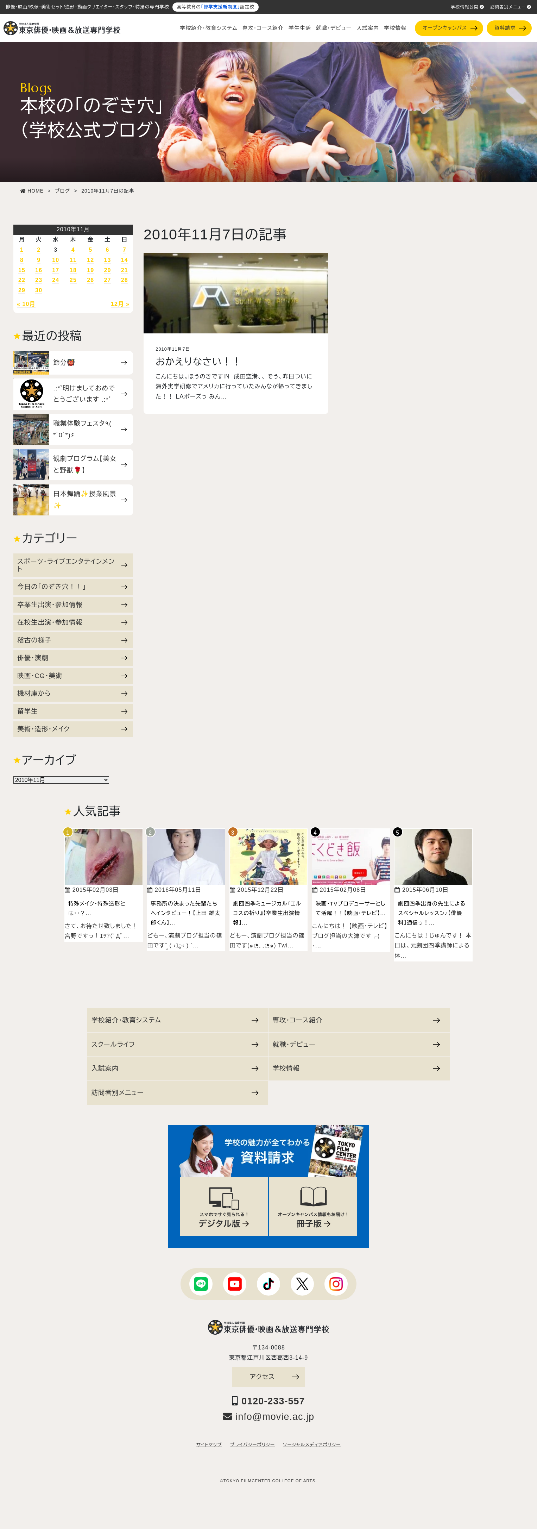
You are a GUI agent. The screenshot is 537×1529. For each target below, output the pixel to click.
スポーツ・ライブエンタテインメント (72, 565)
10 (55, 260)
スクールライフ (175, 1044)
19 (90, 270)
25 (73, 280)
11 (73, 260)
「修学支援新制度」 (220, 7)
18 (73, 270)
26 (90, 280)
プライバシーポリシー (252, 1444)
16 (38, 270)
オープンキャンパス (450, 28)
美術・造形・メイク (72, 729)
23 (38, 280)
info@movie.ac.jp (269, 1416)
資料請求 (510, 28)
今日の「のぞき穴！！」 (72, 586)
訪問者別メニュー (510, 7)
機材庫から (72, 693)
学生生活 (300, 28)
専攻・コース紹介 (263, 28)
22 (21, 280)
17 (55, 270)
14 (124, 260)
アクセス (274, 1376)
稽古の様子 (72, 640)
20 (107, 270)
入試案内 (367, 28)
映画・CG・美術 (72, 675)
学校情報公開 (467, 7)
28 (124, 280)
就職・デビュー (334, 28)
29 (21, 290)
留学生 (72, 711)
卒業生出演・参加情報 (72, 604)
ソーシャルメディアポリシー (312, 1444)
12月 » (120, 304)
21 (124, 270)
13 (107, 260)
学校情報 (395, 28)
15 (21, 270)
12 (90, 260)
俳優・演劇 (72, 658)
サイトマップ (209, 1444)
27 (107, 280)
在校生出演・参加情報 (72, 622)
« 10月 (26, 304)
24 (55, 280)
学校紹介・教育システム (209, 28)
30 (38, 290)
